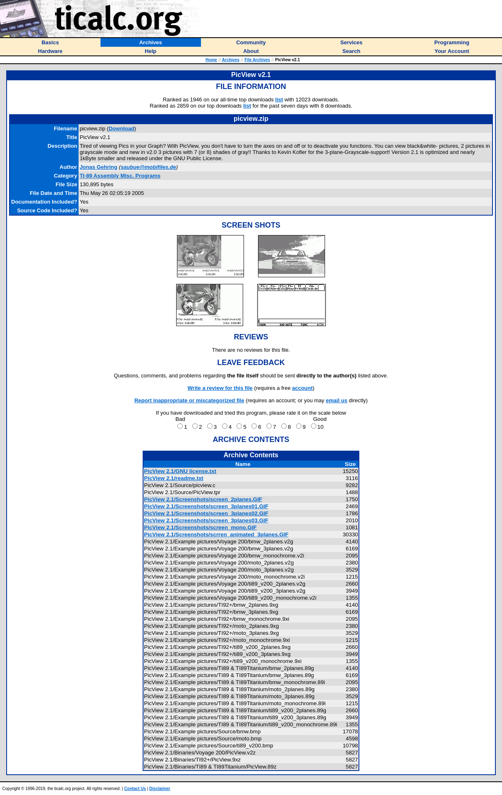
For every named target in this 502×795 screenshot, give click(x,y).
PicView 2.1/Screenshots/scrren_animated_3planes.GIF (216, 534)
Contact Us (135, 788)
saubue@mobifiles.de (148, 167)
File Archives (257, 60)
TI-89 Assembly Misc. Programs (120, 176)
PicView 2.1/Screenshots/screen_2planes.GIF (203, 499)
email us (336, 400)
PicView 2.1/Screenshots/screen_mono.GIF (200, 527)
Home (211, 60)
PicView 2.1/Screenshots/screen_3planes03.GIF (206, 520)
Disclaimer (159, 788)
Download (121, 128)
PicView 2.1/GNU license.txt (180, 471)
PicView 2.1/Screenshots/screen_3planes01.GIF (206, 506)
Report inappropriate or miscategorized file (189, 400)
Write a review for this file (220, 388)
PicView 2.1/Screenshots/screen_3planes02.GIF (206, 513)
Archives (230, 60)
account (302, 388)
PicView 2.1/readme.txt (173, 478)
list (279, 99)
